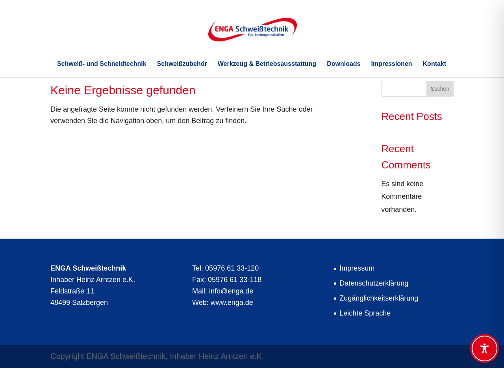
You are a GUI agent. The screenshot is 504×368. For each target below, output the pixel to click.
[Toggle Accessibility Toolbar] (484, 348)
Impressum (356, 268)
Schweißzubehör (182, 64)
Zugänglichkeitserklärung (378, 298)
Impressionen (391, 64)
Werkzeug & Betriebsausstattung (267, 64)
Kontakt (435, 64)
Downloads (343, 64)
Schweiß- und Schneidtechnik (101, 64)
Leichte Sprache (365, 313)
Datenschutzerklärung (373, 283)
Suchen (440, 89)
